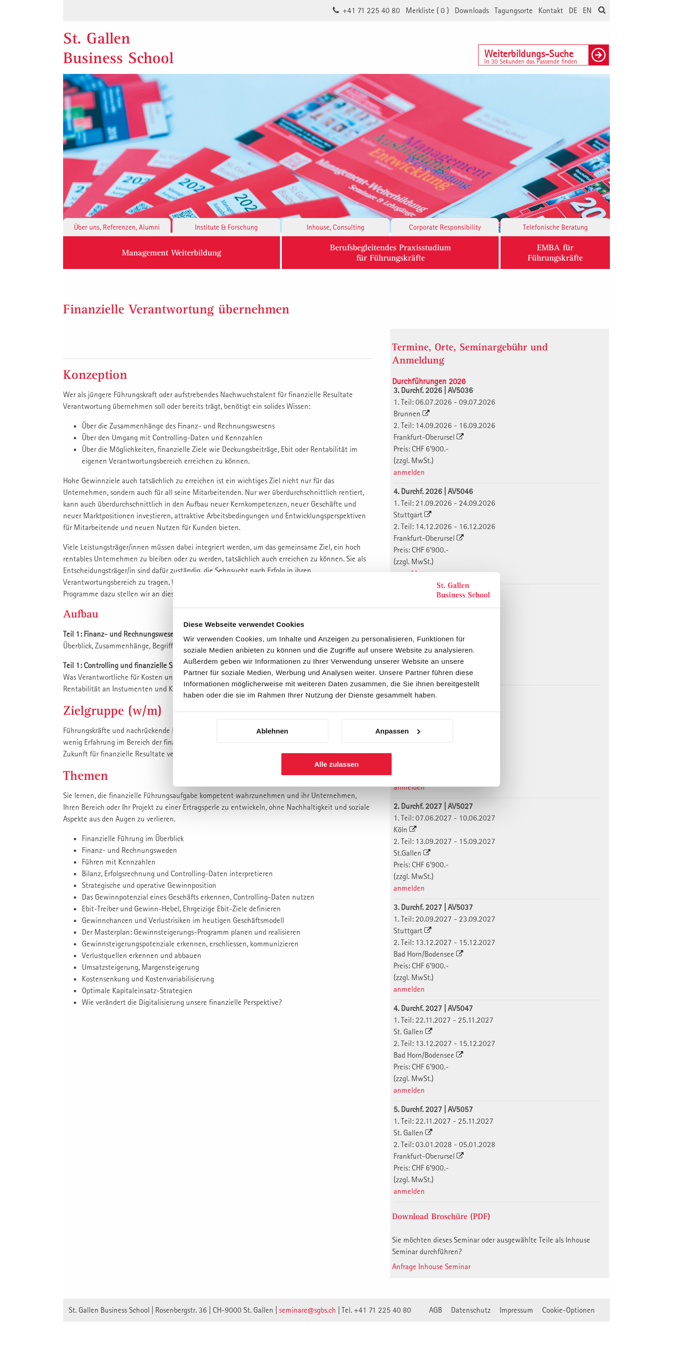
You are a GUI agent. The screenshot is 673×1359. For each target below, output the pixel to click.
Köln (405, 829)
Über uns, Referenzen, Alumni (117, 227)
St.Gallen (412, 853)
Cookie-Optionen (568, 1310)
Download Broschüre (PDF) (441, 1216)
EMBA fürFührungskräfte (555, 252)
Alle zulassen (336, 764)
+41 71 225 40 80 (371, 10)
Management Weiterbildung (171, 252)
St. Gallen (413, 1031)
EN (587, 10)
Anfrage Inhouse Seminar (431, 1266)
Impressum (516, 1310)
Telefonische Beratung (555, 227)
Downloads (472, 10)
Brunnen (412, 413)
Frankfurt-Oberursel (429, 437)
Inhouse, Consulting (336, 227)
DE (573, 10)
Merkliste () (427, 10)
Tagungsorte (513, 10)
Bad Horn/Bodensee (428, 954)
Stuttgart (412, 514)
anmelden (409, 472)
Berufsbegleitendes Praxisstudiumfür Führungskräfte (390, 252)
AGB (435, 1310)
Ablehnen (272, 731)
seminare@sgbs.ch (307, 1310)
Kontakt (550, 10)
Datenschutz (471, 1310)
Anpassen (397, 731)
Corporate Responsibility (445, 227)
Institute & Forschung (226, 227)
